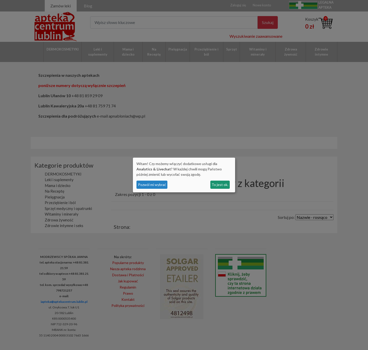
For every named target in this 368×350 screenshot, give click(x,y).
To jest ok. (220, 184)
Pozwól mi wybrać (152, 184)
